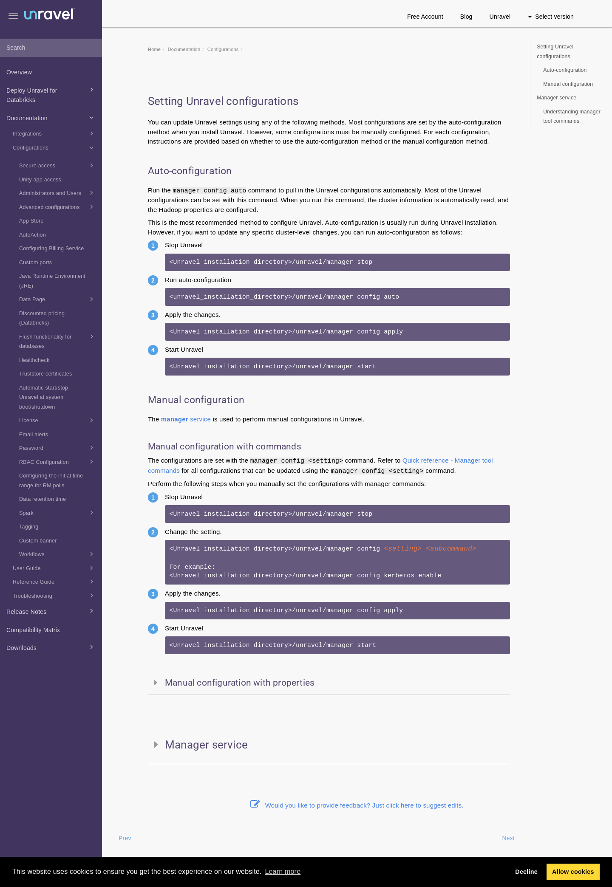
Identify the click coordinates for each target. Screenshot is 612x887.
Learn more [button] (282, 871)
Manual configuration (568, 84)
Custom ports (35, 263)
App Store (31, 221)
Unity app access (40, 180)
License (57, 420)
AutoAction (32, 235)
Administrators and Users (57, 193)
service (186, 419)
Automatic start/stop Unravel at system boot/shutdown (43, 397)
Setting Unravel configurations (555, 51)
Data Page (57, 299)
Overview (19, 72)
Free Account (425, 16)
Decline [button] (526, 871)
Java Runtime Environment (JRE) (52, 281)
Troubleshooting (54, 595)
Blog (466, 16)
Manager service (556, 98)
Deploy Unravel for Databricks (51, 94)
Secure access (57, 165)
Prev (125, 838)
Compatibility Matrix (33, 630)
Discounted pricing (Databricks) (42, 318)
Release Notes (51, 611)
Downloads (51, 647)
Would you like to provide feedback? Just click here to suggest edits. (357, 805)
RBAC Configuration (57, 461)
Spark (57, 512)
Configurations (54, 147)
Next (508, 838)
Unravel (500, 16)
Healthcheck (34, 360)
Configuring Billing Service (51, 248)
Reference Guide (54, 581)
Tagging (29, 527)
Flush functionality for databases (57, 341)
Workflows (57, 554)
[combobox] (51, 48)
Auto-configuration (564, 70)
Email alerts (33, 435)
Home (154, 49)
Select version (551, 16)
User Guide (54, 568)
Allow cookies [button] (573, 871)
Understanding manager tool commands (572, 116)
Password (57, 447)
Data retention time (42, 499)
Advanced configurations (57, 207)
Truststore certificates (45, 374)
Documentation (51, 117)
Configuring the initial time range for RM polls (51, 481)
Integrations (54, 133)
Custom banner (38, 541)
